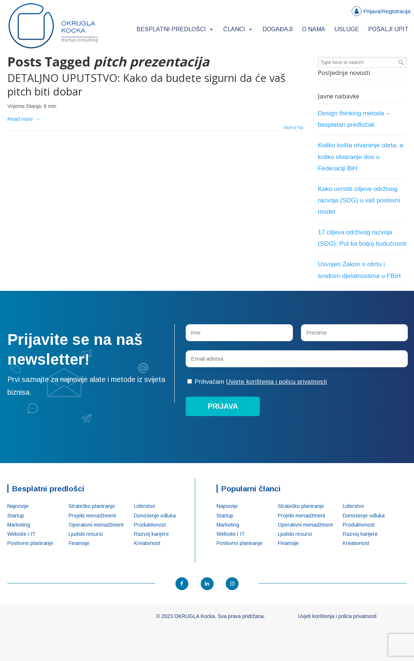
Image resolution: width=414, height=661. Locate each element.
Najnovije (18, 506)
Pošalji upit (388, 29)
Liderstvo (144, 506)
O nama (313, 29)
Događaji (277, 29)
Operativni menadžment (96, 525)
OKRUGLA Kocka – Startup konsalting (53, 26)
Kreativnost (147, 543)
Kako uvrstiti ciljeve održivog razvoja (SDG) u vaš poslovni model (359, 200)
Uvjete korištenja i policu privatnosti (276, 381)
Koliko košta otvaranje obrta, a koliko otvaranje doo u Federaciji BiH (360, 156)
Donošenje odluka (155, 516)
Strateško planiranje (92, 506)
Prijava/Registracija (386, 11)
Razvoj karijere (151, 534)
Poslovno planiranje (30, 543)
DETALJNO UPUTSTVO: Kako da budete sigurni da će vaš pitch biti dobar (146, 85)
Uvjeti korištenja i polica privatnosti (337, 616)
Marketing (18, 525)
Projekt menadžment (92, 516)
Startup (15, 516)
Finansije (79, 543)
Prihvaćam (257, 381)
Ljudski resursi (86, 534)
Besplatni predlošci (175, 29)
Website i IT (21, 534)
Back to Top (293, 128)
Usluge (346, 29)
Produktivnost (150, 525)
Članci (238, 29)
